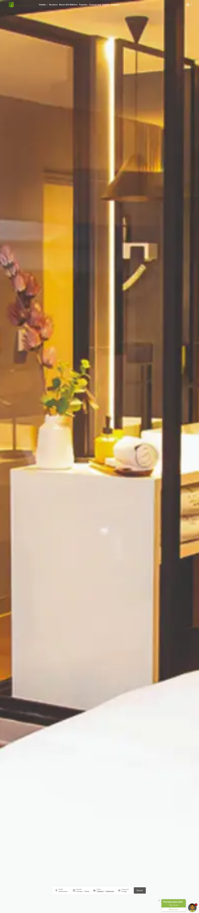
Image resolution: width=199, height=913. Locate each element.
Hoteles (43, 5)
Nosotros (53, 5)
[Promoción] (127, 891)
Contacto (115, 5)
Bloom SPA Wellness (68, 5)
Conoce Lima (95, 5)
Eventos (105, 5)
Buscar (140, 890)
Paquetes (83, 5)
